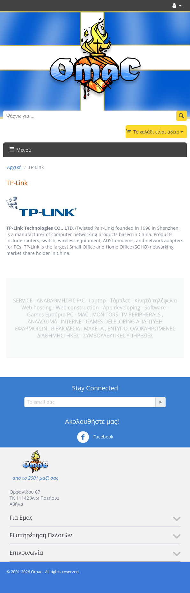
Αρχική (14, 167)
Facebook (95, 437)
